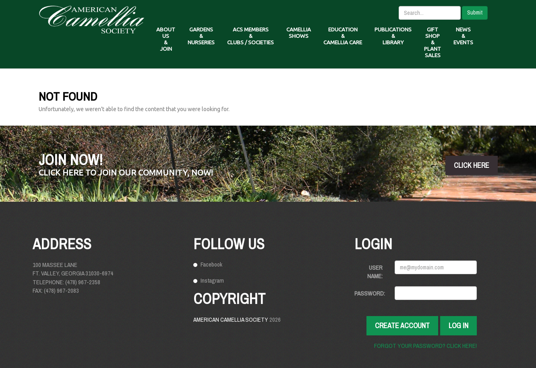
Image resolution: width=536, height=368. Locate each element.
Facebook (211, 264)
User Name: (375, 271)
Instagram (212, 280)
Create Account (402, 325)
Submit (474, 12)
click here (471, 165)
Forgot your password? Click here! (425, 345)
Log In (458, 325)
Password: (369, 293)
